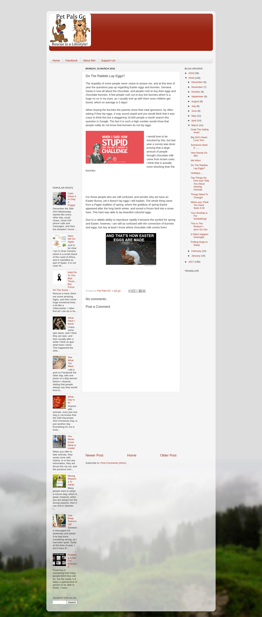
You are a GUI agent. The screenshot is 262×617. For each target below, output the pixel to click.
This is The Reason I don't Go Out (199, 226)
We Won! (196, 160)
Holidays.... (197, 173)
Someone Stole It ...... (199, 146)
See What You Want (71, 362)
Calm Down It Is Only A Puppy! (72, 199)
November (197, 87)
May (194, 115)
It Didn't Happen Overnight (199, 236)
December (197, 82)
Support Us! (108, 60)
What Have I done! (71, 321)
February (196, 251)
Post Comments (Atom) (113, 463)
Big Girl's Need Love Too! (199, 139)
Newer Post (94, 455)
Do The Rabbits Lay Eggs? (199, 166)
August (195, 101)
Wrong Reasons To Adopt (72, 480)
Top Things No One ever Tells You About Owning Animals (200, 183)
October (196, 91)
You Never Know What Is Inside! (72, 442)
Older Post (168, 455)
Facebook (72, 60)
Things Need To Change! (199, 196)
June (194, 111)
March (195, 125)
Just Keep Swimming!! (72, 520)
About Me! (89, 60)
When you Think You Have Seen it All (200, 205)
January (196, 255)
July (193, 106)
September (197, 96)
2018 (191, 78)
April (194, 120)
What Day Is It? (71, 399)
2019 (191, 73)
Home (56, 60)
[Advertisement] (131, 422)
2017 (191, 261)
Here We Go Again (71, 239)
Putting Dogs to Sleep (199, 243)
